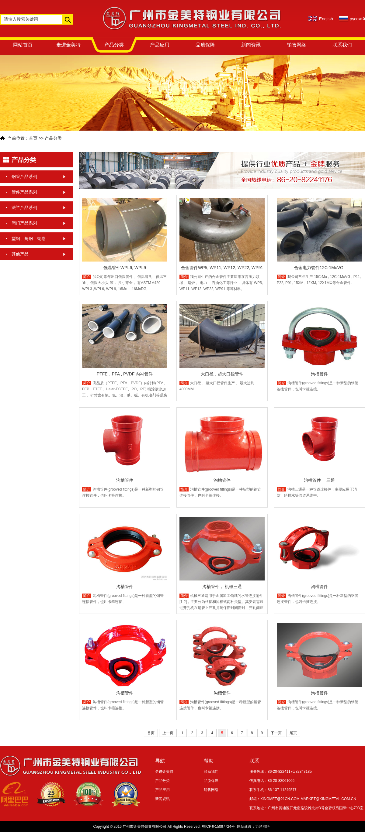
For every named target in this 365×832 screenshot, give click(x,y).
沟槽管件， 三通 (319, 480)
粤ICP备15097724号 (218, 826)
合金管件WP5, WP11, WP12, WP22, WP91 (222, 267)
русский (357, 18)
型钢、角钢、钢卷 (29, 238)
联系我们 (342, 44)
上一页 (167, 733)
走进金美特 (68, 44)
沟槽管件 (319, 373)
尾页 (293, 733)
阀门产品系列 (24, 223)
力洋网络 (262, 826)
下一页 (276, 733)
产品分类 (114, 44)
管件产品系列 (24, 192)
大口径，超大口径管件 (222, 373)
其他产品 (20, 254)
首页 (33, 138)
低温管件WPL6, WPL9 (124, 267)
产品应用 (159, 44)
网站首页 (23, 44)
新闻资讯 (251, 44)
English (326, 18)
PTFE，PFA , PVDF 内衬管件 (125, 373)
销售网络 (296, 44)
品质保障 (205, 44)
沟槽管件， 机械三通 (222, 586)
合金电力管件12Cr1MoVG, (319, 267)
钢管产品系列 (24, 176)
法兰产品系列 (24, 207)
